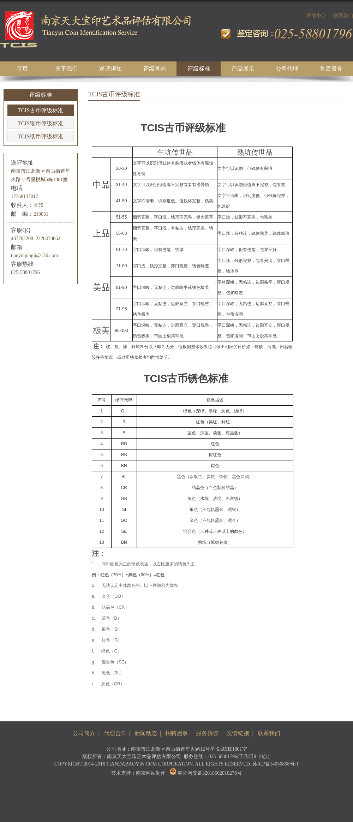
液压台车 (176, 802)
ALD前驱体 (250, 793)
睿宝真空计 (137, 793)
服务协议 (207, 733)
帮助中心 (316, 15)
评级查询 (154, 69)
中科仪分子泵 (83, 793)
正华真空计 (163, 793)
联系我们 (343, 15)
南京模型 (295, 793)
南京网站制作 (151, 773)
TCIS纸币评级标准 (41, 136)
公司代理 (287, 69)
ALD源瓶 (274, 793)
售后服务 (331, 69)
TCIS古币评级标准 (41, 110)
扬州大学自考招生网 (328, 793)
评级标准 (198, 69)
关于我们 (66, 69)
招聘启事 (176, 733)
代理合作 (115, 733)
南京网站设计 (222, 793)
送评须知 (110, 69)
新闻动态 (145, 733)
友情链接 (238, 733)
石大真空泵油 (17, 793)
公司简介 (84, 733)
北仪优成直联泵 (50, 793)
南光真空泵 (112, 793)
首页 (22, 69)
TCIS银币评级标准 (41, 123)
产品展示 (243, 69)
